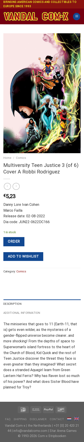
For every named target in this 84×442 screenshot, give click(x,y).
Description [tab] (12, 303)
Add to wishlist (23, 256)
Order (14, 241)
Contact (57, 419)
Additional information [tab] (21, 312)
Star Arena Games (63, 431)
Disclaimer (38, 419)
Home (7, 157)
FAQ (8, 419)
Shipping (20, 419)
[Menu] (76, 16)
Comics (21, 157)
